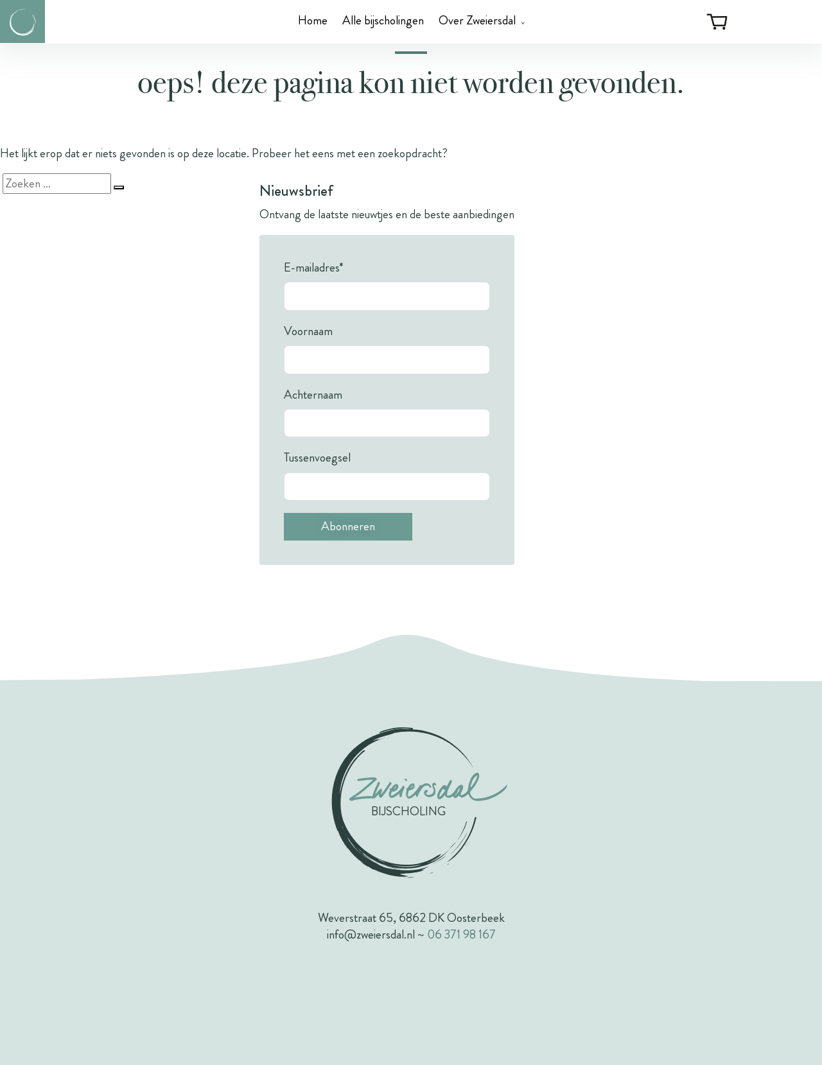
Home (313, 20)
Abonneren (348, 526)
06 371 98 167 (461, 934)
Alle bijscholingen (383, 20)
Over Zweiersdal (477, 20)
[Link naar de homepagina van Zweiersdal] (22, 21)
